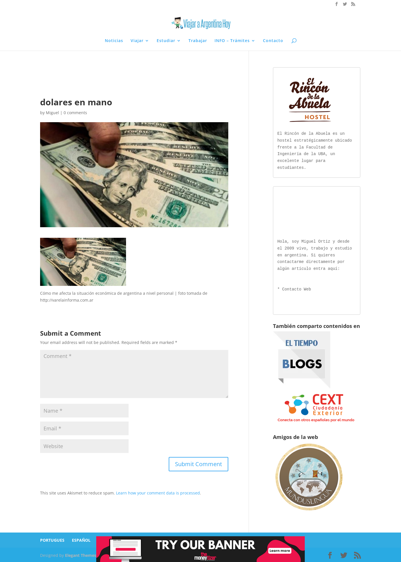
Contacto (273, 41)
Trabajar (197, 41)
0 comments (75, 112)
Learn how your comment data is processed (158, 493)
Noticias (114, 41)
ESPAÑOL (81, 539)
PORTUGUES (52, 539)
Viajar (137, 41)
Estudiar (166, 41)
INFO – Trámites (232, 41)
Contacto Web (296, 288)
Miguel (52, 112)
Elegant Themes (80, 554)
